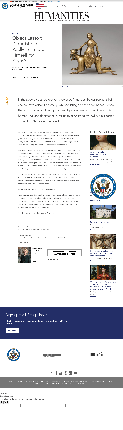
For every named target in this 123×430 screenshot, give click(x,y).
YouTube (60, 373)
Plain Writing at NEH (42, 383)
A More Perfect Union (96, 354)
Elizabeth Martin (95, 200)
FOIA (10, 381)
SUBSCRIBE (12, 330)
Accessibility (56, 381)
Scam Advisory (83, 383)
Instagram (65, 373)
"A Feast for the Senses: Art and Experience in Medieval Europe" (35, 238)
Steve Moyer (93, 230)
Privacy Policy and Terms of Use (75, 381)
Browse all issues (52, 259)
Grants (47, 6)
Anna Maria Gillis (17, 75)
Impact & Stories (63, 6)
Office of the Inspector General (37, 381)
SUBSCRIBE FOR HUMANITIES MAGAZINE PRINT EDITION (64, 253)
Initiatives (79, 6)
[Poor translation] (6, 402)
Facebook (7, 103)
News (102, 6)
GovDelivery (75, 373)
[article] (30, 255)
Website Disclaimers (97, 381)
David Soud (93, 296)
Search (115, 6)
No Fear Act (19, 381)
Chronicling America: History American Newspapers (52, 355)
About (91, 6)
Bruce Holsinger (95, 164)
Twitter (7, 98)
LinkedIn (70, 373)
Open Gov (111, 381)
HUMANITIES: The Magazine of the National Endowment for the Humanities (61, 16)
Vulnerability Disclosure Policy (63, 383)
